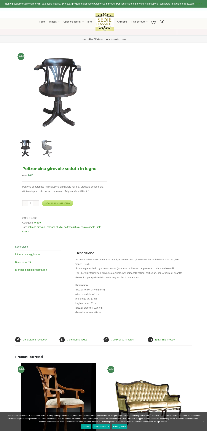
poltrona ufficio (72, 227)
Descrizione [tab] (21, 246)
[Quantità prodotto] (30, 203)
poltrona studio (55, 227)
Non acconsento (101, 426)
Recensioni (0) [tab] (23, 262)
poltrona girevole (36, 227)
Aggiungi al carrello (57, 203)
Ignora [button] (198, 3)
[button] (162, 21)
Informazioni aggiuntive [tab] (27, 254)
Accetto (86, 426)
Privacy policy (119, 426)
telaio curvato (88, 227)
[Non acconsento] (203, 421)
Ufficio (37, 222)
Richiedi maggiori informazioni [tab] (31, 270)
